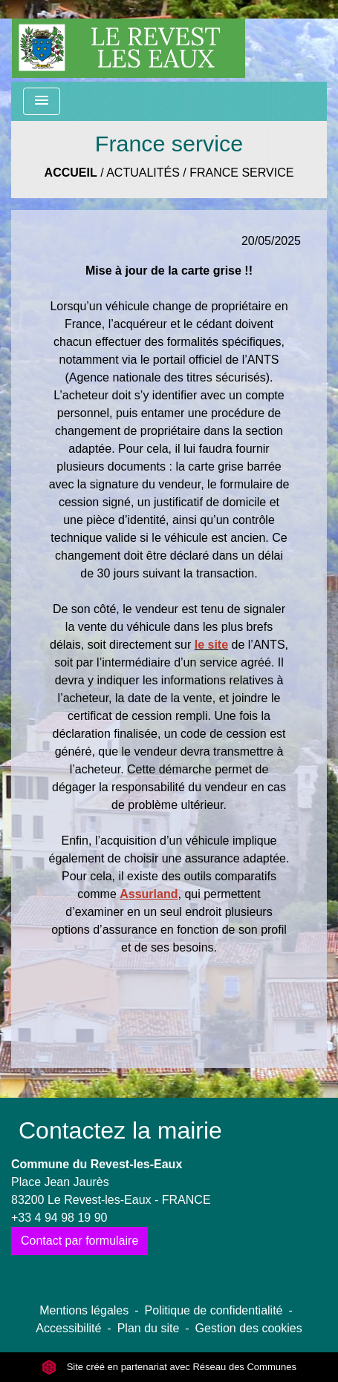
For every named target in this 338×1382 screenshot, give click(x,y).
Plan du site (148, 1328)
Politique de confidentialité (214, 1310)
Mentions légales (84, 1310)
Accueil (71, 172)
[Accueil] (128, 41)
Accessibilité (68, 1328)
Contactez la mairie (120, 1130)
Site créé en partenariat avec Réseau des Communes (169, 1366)
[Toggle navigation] (41, 101)
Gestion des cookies (248, 1328)
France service (241, 172)
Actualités (143, 172)
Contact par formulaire (79, 1240)
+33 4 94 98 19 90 (59, 1217)
